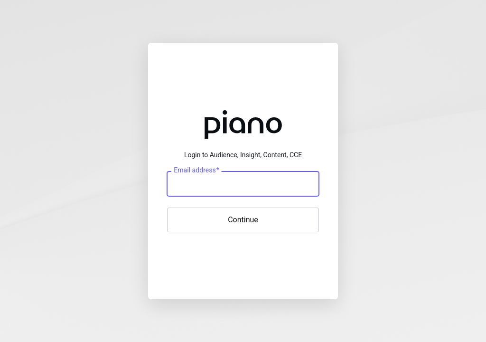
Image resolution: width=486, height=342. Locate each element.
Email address (196, 170)
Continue (243, 219)
